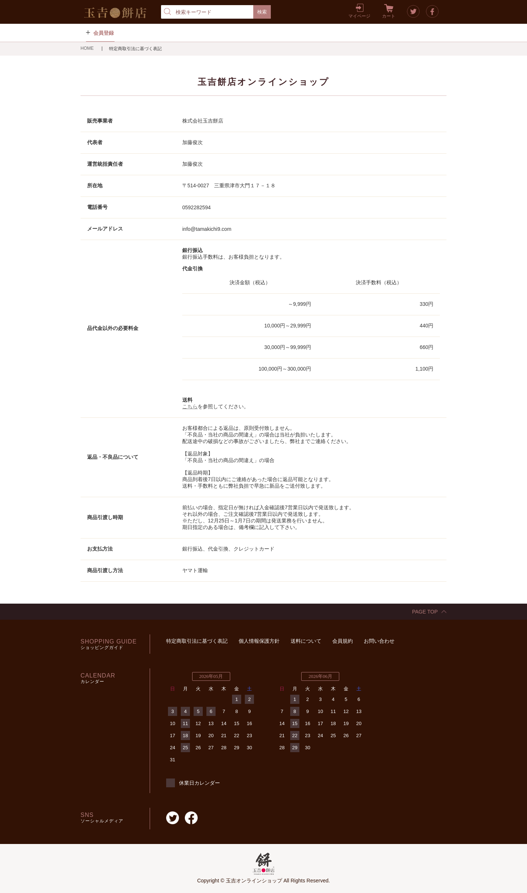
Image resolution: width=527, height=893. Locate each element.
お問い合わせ (379, 641)
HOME (88, 48)
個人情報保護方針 (259, 641)
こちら (190, 406)
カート (388, 16)
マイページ (359, 16)
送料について (306, 641)
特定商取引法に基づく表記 (197, 641)
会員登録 (103, 33)
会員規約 (342, 641)
